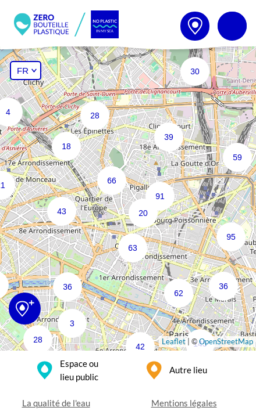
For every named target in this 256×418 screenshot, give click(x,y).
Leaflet (174, 341)
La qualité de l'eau (56, 403)
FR (23, 70)
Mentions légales (184, 403)
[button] (228, 148)
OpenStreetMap (226, 341)
